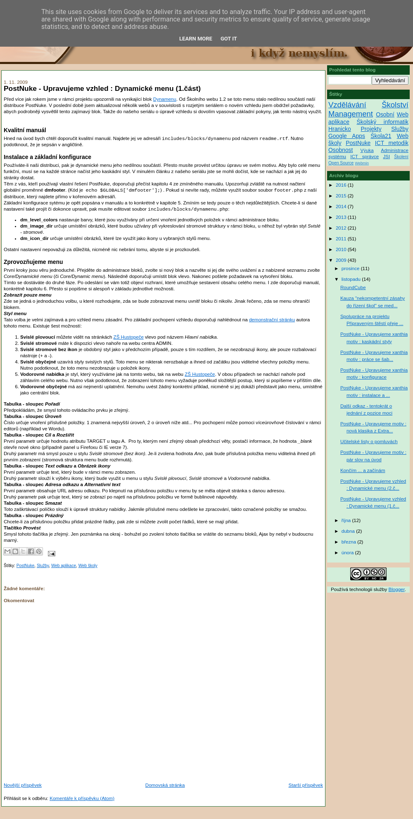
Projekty (371, 129)
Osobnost (340, 150)
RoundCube (353, 287)
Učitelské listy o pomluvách (369, 441)
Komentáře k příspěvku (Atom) (82, 798)
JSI (386, 156)
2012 (342, 228)
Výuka (367, 150)
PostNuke (26, 565)
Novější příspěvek (23, 785)
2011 (342, 238)
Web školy (87, 565)
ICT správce (364, 156)
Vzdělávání (347, 104)
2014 (342, 206)
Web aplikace (63, 565)
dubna (349, 531)
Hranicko (339, 129)
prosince (351, 268)
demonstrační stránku (272, 319)
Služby (43, 565)
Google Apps (346, 136)
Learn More (195, 39)
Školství (395, 104)
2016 (342, 185)
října (347, 520)
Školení (401, 156)
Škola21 (380, 136)
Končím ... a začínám (362, 470)
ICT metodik (391, 143)
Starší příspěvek (305, 785)
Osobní (385, 114)
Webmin (362, 163)
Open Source (341, 163)
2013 (342, 217)
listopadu (352, 279)
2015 (342, 195)
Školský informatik (382, 122)
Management (350, 113)
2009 (342, 260)
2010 (342, 249)
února (348, 552)
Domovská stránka (165, 785)
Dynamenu (164, 99)
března (350, 541)
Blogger (397, 589)
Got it (229, 39)
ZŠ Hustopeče (129, 337)
